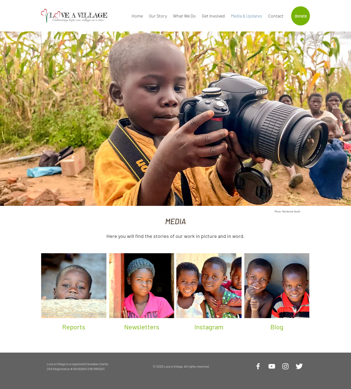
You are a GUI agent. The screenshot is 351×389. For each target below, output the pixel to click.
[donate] (300, 15)
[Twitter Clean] (299, 366)
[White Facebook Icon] (258, 366)
